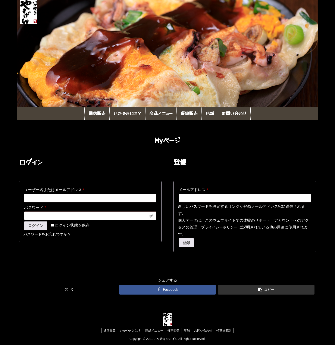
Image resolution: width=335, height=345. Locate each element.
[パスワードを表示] (151, 216)
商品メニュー (154, 330)
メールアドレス (195, 190)
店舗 (187, 330)
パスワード (37, 207)
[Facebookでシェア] (167, 290)
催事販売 (173, 330)
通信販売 (109, 330)
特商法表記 (224, 330)
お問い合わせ (203, 330)
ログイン (35, 226)
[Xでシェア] (69, 290)
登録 (186, 243)
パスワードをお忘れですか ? (47, 234)
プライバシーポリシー (219, 227)
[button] (266, 290)
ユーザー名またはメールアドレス (56, 190)
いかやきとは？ (130, 330)
